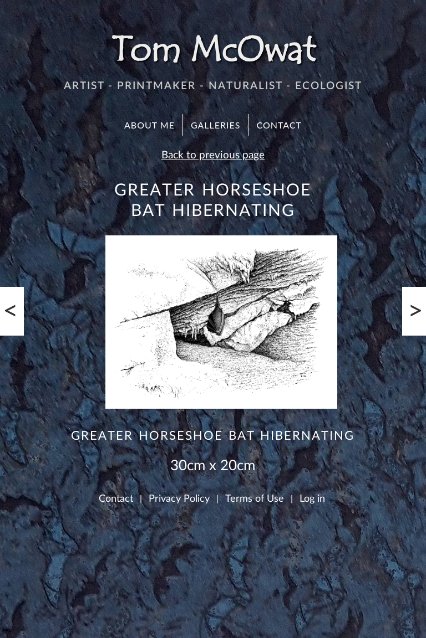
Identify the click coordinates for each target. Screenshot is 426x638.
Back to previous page (213, 155)
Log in (312, 498)
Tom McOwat (213, 50)
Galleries (216, 125)
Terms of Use (254, 498)
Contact (279, 125)
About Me (149, 125)
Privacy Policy (179, 498)
